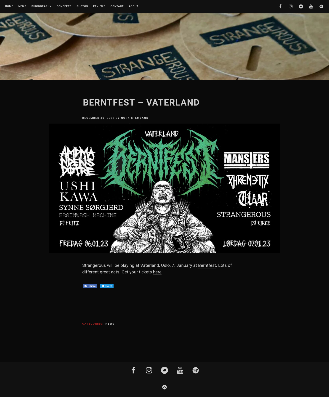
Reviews (99, 6)
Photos (82, 6)
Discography (42, 6)
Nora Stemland (135, 117)
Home (9, 6)
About (133, 6)
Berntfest (207, 265)
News (22, 6)
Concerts (64, 6)
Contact (117, 6)
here (157, 272)
